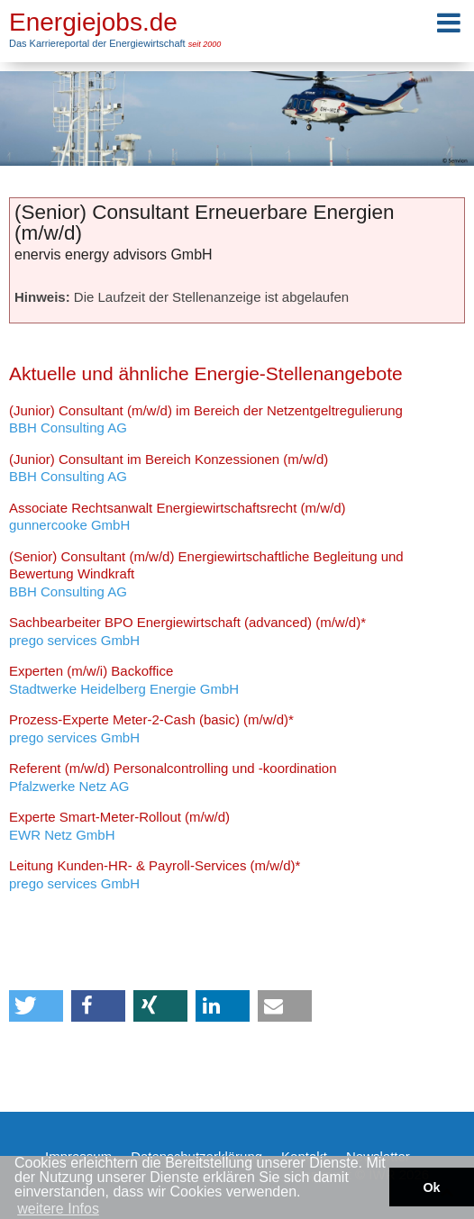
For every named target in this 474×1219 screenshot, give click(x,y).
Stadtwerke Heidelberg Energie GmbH (124, 679)
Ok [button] (431, 1187)
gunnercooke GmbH (177, 516)
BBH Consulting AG (206, 419)
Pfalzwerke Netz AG (173, 777)
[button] (36, 1006)
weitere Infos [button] (58, 1208)
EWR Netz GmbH (119, 825)
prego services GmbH (187, 631)
